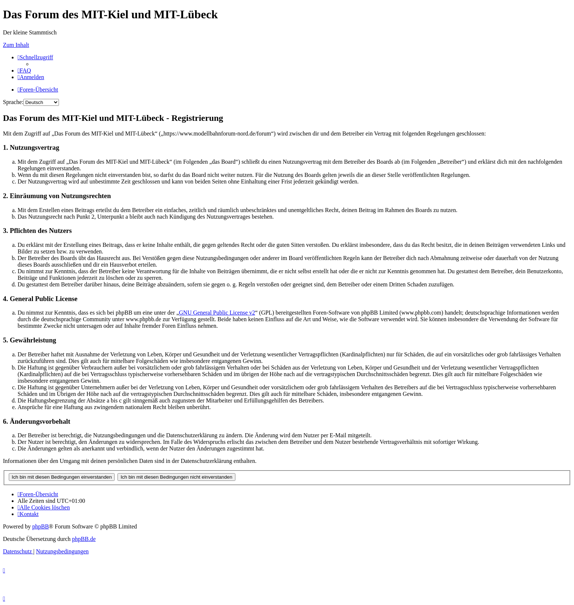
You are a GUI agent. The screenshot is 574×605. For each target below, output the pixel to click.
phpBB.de (84, 539)
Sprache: (13, 102)
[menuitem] (24, 70)
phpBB (40, 526)
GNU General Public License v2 (217, 312)
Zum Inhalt (16, 45)
